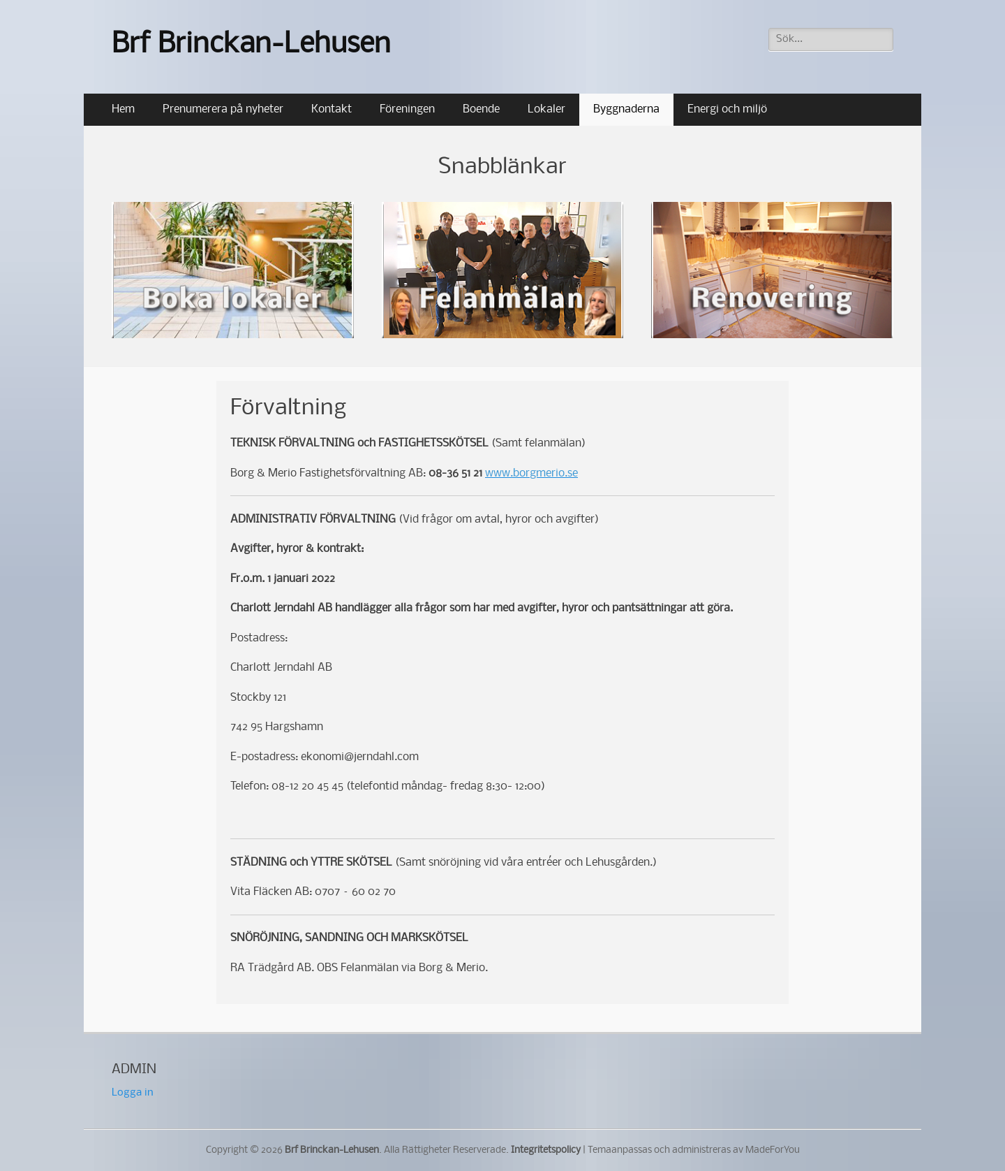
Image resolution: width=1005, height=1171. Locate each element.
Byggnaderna (626, 109)
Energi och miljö (727, 109)
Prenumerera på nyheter (223, 109)
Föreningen (407, 109)
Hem (123, 109)
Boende (481, 109)
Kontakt (331, 109)
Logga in (133, 1092)
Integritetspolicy (546, 1150)
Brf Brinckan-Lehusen (251, 45)
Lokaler (546, 109)
